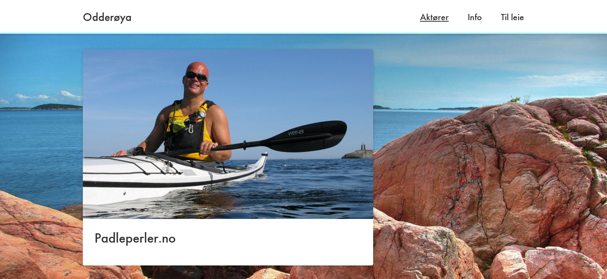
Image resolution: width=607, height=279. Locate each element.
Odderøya (107, 17)
